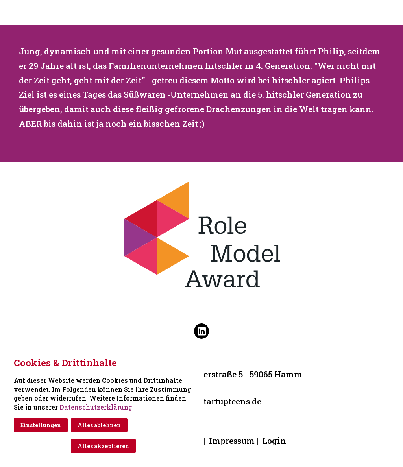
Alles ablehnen (99, 425)
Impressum (232, 440)
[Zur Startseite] (201, 12)
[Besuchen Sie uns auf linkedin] (201, 330)
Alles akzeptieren (103, 446)
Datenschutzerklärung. (96, 407)
